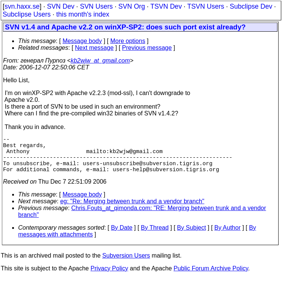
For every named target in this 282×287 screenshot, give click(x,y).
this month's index (82, 14)
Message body (82, 41)
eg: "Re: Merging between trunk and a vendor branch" (132, 210)
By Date (121, 236)
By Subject (191, 236)
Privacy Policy (109, 277)
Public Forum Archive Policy (211, 277)
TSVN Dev (166, 6)
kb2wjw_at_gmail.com (100, 60)
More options (128, 41)
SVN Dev (60, 6)
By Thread (155, 236)
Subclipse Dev (251, 6)
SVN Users (96, 6)
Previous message (147, 48)
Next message (94, 48)
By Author (227, 236)
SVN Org (131, 6)
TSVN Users (205, 6)
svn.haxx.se (22, 6)
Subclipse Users (27, 14)
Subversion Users (126, 264)
